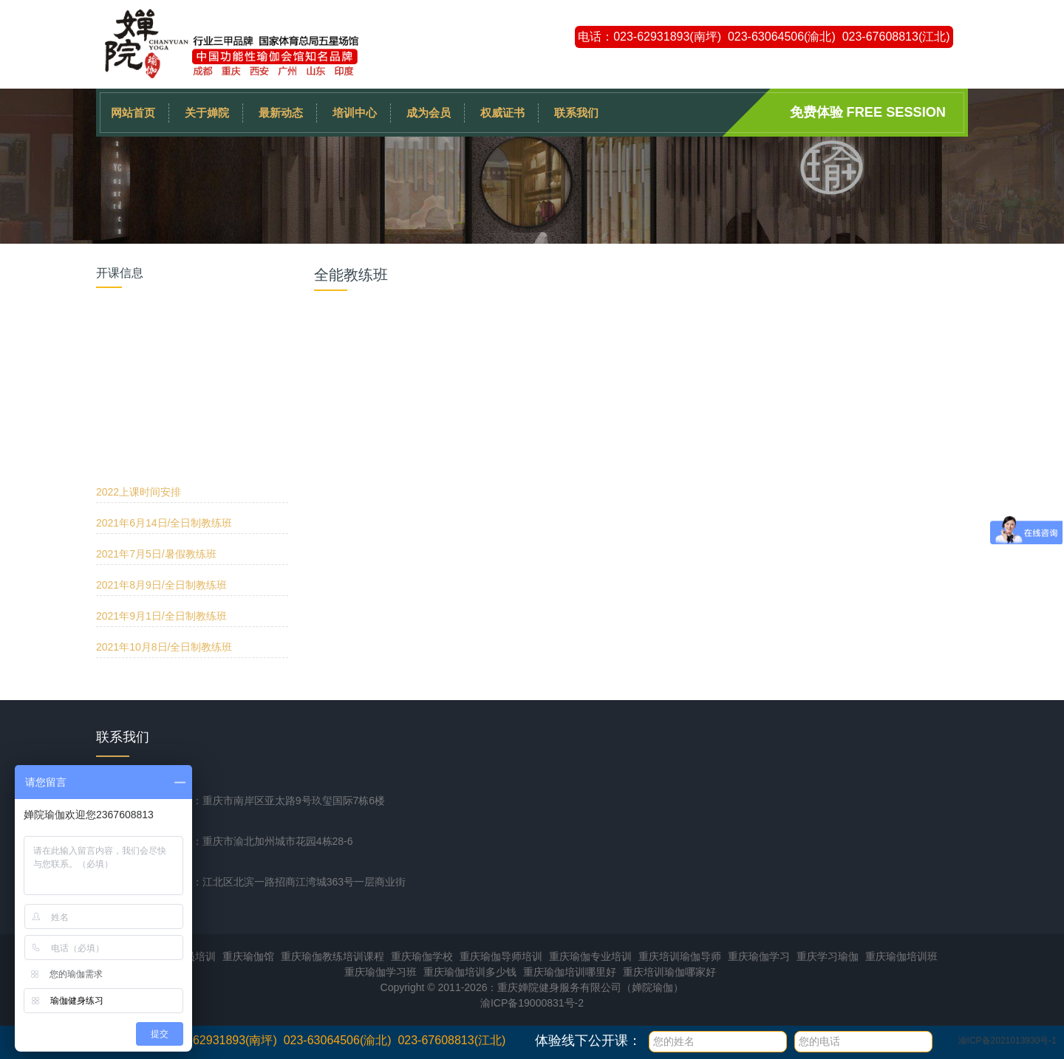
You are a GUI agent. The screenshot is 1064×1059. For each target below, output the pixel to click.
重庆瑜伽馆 (248, 956)
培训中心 (354, 112)
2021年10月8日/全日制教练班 (164, 475)
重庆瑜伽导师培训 (501, 956)
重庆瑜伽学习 (759, 956)
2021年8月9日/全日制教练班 (161, 413)
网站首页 (133, 112)
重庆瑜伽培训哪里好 (569, 972)
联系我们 (576, 112)
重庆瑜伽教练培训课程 (332, 956)
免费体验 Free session (868, 112)
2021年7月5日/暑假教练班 (156, 382)
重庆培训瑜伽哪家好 (669, 972)
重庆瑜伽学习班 (380, 972)
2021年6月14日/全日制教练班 (164, 351)
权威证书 (502, 112)
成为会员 (428, 112)
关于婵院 (207, 112)
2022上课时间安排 (138, 320)
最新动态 (281, 112)
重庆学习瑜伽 (828, 956)
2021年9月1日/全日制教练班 (161, 444)
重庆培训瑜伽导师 (679, 956)
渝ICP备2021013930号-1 (1007, 1040)
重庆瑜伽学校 (422, 956)
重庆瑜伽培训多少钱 (469, 972)
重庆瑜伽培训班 (901, 956)
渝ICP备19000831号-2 (532, 1003)
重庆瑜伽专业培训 (590, 956)
